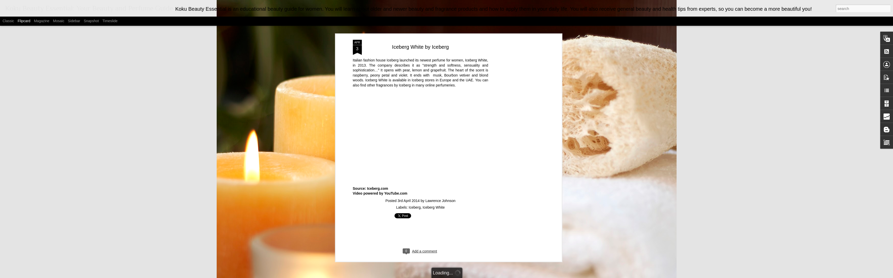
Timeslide (110, 21)
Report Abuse (495, 275)
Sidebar (74, 21)
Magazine (42, 21)
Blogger (481, 275)
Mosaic (58, 21)
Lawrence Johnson (440, 33)
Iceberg (415, 40)
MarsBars (453, 275)
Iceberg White (434, 40)
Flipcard (24, 21)
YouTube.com (395, 26)
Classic (8, 21)
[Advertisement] (420, 67)
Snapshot (91, 21)
